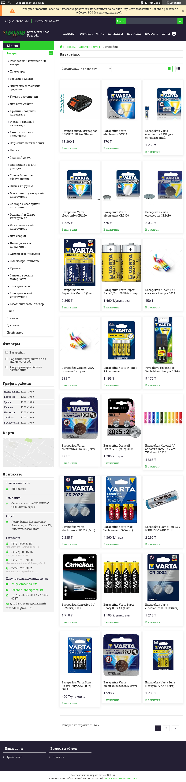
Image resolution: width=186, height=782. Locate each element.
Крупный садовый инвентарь (23, 112)
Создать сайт (24, 2)
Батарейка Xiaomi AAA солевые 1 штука (78, 369)
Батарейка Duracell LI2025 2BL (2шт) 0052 (118, 447)
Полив (14, 150)
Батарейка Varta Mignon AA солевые (120, 369)
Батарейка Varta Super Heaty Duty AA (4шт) (119, 606)
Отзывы (12, 318)
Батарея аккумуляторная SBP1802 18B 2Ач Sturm (80, 132)
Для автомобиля (21, 104)
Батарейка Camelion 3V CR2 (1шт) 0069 (78, 606)
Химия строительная (25, 254)
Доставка (134, 33)
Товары (85, 33)
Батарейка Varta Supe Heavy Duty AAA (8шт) (160, 684)
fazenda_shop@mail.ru (27, 590)
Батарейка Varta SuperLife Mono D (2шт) (78, 291)
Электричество (89, 47)
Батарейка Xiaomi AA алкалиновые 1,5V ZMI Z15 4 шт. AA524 (161, 449)
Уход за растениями (24, 96)
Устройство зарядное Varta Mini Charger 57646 (162, 369)
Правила (57, 757)
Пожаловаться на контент (121, 778)
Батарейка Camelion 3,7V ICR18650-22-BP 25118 (162, 528)
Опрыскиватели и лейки (27, 143)
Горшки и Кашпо (22, 78)
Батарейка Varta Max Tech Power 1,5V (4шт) (118, 528)
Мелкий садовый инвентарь (22, 123)
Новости (151, 33)
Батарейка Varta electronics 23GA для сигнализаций (159, 134)
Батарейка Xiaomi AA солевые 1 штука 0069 (160, 291)
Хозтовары (17, 71)
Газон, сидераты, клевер (27, 304)
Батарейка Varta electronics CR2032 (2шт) (78, 528)
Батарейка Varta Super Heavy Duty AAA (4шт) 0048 (77, 686)
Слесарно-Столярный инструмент (25, 205)
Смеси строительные (25, 261)
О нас (100, 33)
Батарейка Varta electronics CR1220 (74, 213)
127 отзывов (152, 2)
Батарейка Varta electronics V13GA (115, 132)
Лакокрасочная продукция (21, 244)
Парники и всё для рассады (23, 166)
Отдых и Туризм (21, 186)
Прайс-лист (15, 332)
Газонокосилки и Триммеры (22, 134)
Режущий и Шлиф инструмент (22, 216)
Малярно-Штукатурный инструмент (27, 194)
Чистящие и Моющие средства (25, 87)
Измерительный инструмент (22, 226)
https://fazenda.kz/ (24, 584)
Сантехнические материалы (21, 277)
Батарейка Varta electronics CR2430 (158, 213)
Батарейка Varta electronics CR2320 (116, 213)
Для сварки (18, 236)
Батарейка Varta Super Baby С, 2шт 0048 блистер (120, 291)
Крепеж (15, 268)
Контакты (115, 33)
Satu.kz (111, 774)
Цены (166, 33)
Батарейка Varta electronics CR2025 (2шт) (120, 684)
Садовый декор (21, 157)
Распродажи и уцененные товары (28, 62)
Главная (69, 33)
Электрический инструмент (21, 295)
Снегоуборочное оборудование (21, 177)
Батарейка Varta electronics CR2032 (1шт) (161, 606)
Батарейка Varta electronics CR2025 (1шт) (78, 447)
